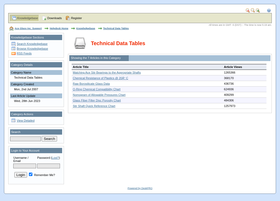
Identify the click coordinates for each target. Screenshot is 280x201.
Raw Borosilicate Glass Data (91, 83)
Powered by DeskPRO (140, 188)
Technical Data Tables (116, 28)
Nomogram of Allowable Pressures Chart (99, 94)
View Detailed (26, 120)
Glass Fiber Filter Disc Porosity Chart (97, 100)
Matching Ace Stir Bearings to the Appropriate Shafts (107, 72)
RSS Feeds (24, 53)
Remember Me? (42, 175)
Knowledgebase (27, 18)
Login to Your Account (25, 150)
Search (15, 132)
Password (43, 157)
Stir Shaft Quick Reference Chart (94, 106)
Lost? (55, 157)
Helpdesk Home (59, 28)
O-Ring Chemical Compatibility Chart (96, 89)
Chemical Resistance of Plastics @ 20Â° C (100, 78)
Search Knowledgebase (32, 43)
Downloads (54, 18)
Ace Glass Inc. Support (28, 28)
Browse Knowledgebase (32, 48)
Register (76, 18)
